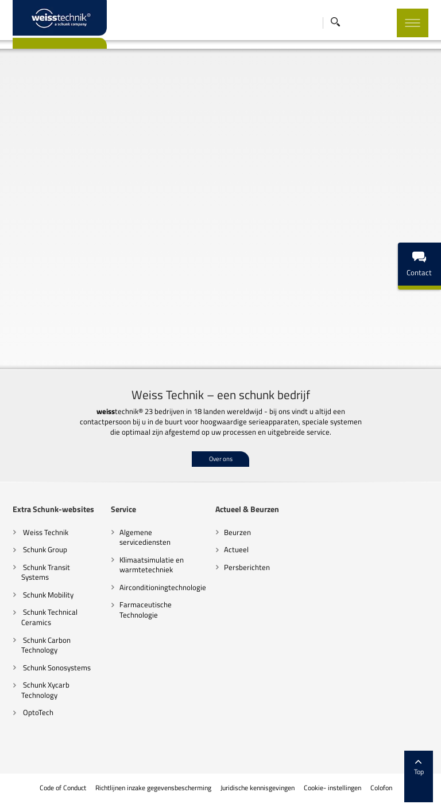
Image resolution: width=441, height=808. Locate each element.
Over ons (221, 458)
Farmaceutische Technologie (145, 609)
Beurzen (237, 532)
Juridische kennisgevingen (257, 788)
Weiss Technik (44, 532)
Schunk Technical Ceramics (49, 617)
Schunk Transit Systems (45, 572)
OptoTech (37, 712)
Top (419, 768)
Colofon (380, 788)
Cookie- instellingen (331, 788)
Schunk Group (44, 549)
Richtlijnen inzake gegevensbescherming (152, 788)
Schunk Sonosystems (56, 667)
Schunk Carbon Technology (46, 645)
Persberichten (247, 567)
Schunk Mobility (47, 594)
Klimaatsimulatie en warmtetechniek (151, 565)
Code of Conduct (62, 788)
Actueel (236, 549)
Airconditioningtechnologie (162, 587)
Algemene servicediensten (145, 537)
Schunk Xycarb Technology (45, 690)
